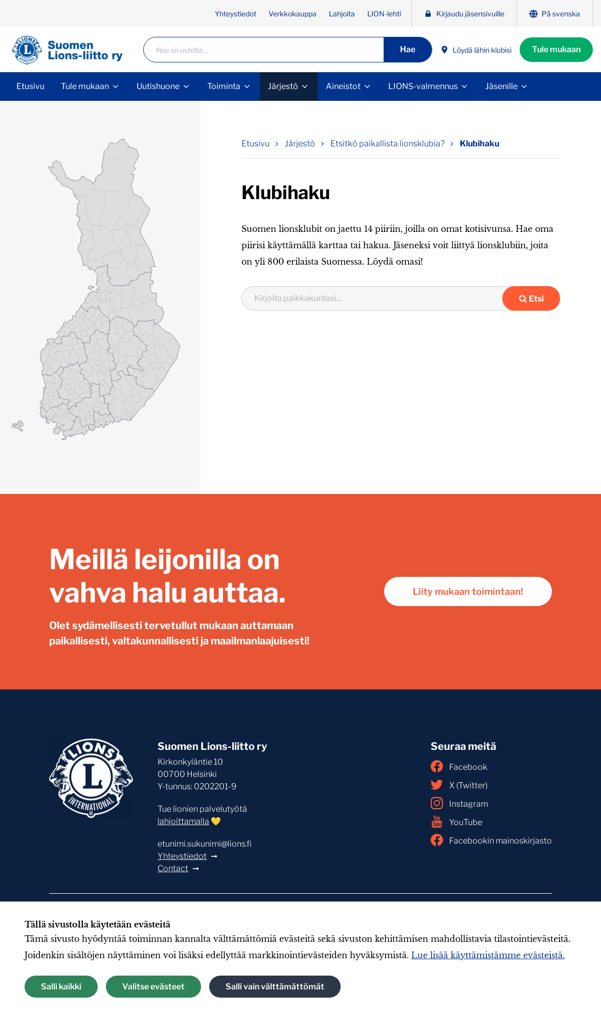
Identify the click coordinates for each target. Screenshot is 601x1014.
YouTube (456, 821)
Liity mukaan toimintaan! (468, 591)
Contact (173, 868)
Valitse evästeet (153, 986)
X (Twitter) (459, 785)
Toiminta (223, 86)
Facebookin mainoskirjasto (491, 840)
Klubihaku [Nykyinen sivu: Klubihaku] (479, 143)
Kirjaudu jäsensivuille (464, 13)
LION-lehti (384, 13)
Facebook (459, 766)
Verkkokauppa (293, 13)
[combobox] (378, 298)
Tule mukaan (556, 49)
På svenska (554, 13)
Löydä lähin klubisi (475, 50)
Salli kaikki (61, 986)
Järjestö (283, 86)
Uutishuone (158, 86)
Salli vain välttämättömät (275, 986)
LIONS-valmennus (423, 86)
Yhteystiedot (235, 13)
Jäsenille (501, 86)
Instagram (459, 803)
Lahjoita (342, 13)
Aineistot (343, 86)
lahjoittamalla (183, 821)
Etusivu (30, 86)
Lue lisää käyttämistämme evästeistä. (488, 955)
